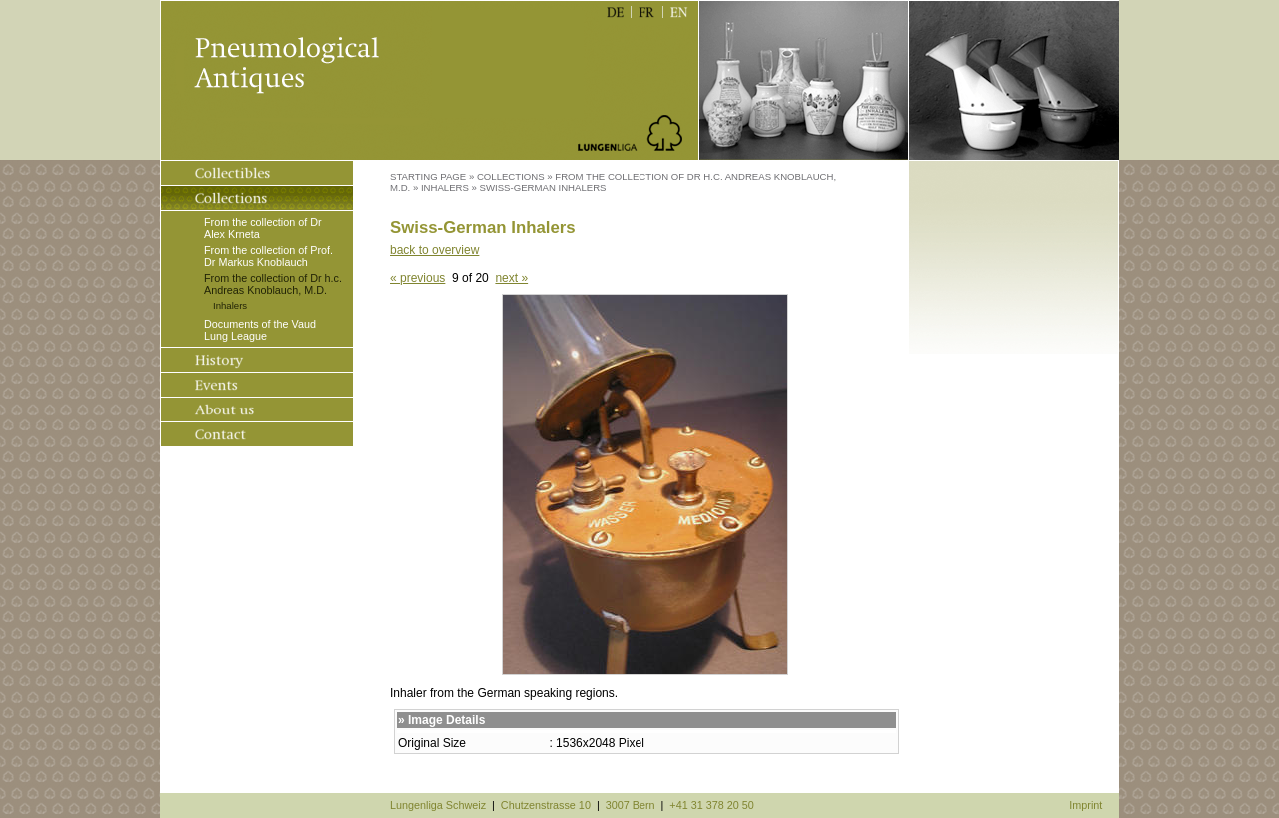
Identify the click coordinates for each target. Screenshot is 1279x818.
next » (511, 278)
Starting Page (428, 176)
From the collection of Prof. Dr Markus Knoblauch (268, 256)
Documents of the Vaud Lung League (260, 330)
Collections (511, 176)
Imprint (1085, 805)
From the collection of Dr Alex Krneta (263, 228)
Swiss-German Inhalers (543, 187)
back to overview (434, 250)
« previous (417, 278)
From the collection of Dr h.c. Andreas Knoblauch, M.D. (273, 284)
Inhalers (230, 305)
